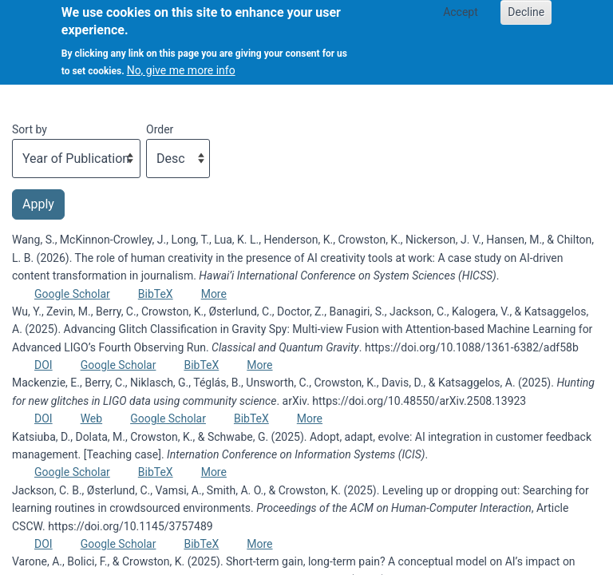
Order (159, 129)
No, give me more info (181, 61)
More (214, 294)
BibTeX (155, 294)
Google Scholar (72, 294)
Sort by (29, 129)
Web (92, 418)
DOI (43, 365)
